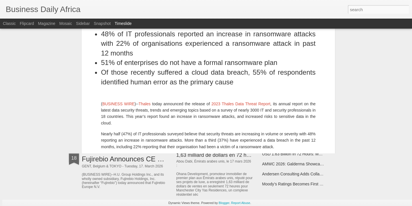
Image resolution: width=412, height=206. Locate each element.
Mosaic (65, 23)
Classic (9, 23)
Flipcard (27, 23)
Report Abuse (240, 203)
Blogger (224, 203)
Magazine (47, 23)
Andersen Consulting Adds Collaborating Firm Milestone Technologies (324, 174)
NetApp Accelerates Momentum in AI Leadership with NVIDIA (316, 122)
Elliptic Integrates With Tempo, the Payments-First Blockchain (316, 72)
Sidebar (83, 23)
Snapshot (102, 23)
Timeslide (123, 23)
